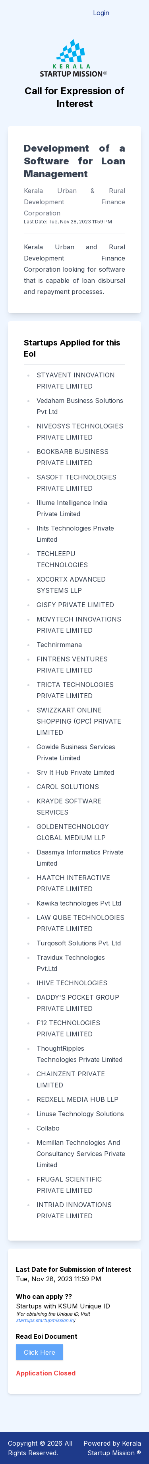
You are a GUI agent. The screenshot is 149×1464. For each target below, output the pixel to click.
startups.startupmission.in (45, 1320)
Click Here (39, 1352)
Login (101, 13)
